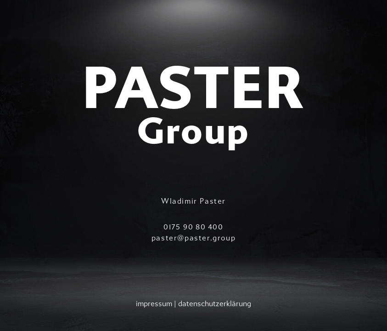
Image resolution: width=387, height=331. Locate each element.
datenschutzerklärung (214, 303)
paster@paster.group (193, 238)
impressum (154, 303)
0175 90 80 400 (193, 227)
